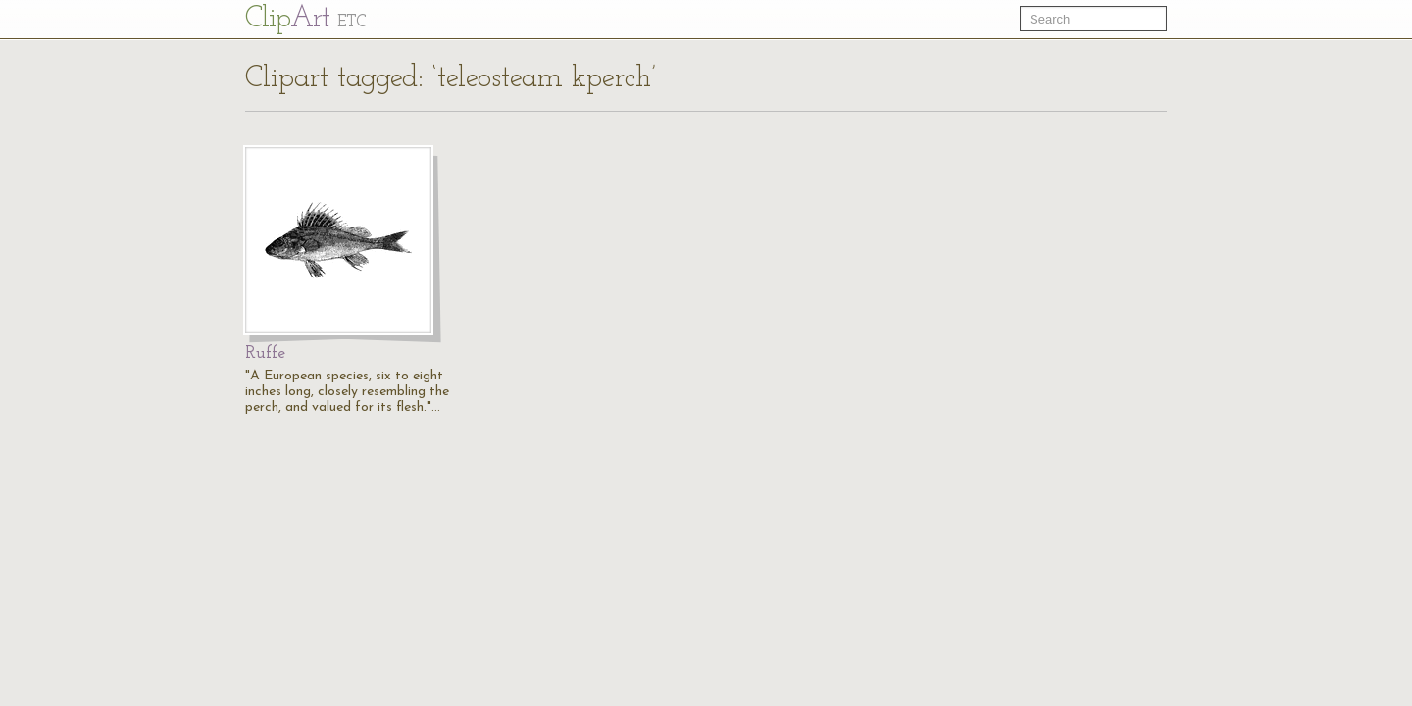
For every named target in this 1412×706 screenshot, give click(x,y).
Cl (305, 19)
